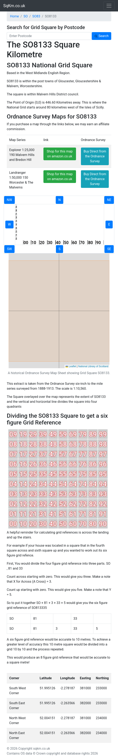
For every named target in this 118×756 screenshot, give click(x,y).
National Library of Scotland (93, 366)
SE (109, 249)
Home (14, 16)
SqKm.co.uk (14, 5)
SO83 (36, 16)
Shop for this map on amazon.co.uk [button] (60, 153)
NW (9, 200)
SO (26, 16)
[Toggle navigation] (109, 6)
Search (101, 36)
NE (109, 200)
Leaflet (71, 366)
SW (9, 249)
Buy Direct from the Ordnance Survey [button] (95, 156)
